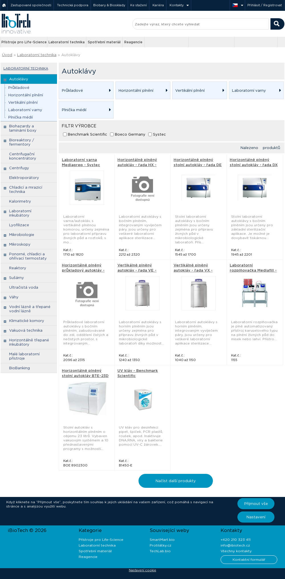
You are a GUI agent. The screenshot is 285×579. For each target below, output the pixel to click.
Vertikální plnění (23, 102)
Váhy (14, 297)
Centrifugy (19, 168)
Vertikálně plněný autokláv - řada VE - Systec (136, 270)
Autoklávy (70, 55)
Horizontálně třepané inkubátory (29, 342)
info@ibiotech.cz (235, 545)
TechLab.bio (160, 551)
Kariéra (158, 5)
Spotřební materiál (104, 42)
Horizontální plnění (25, 95)
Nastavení (256, 517)
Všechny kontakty (236, 551)
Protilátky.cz (160, 545)
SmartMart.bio (162, 539)
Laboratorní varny (25, 110)
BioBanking (19, 368)
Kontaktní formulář (249, 559)
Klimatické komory (26, 321)
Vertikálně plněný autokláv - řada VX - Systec (193, 270)
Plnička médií (20, 117)
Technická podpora (72, 5)
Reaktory (17, 268)
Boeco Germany (130, 134)
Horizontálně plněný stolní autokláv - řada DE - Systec (198, 165)
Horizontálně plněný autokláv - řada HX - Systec (137, 165)
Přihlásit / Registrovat (264, 5)
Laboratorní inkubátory (20, 213)
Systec (159, 134)
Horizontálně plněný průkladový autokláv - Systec (83, 270)
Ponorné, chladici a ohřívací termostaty (28, 256)
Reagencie (133, 42)
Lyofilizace (19, 225)
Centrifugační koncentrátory (22, 156)
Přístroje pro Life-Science (24, 42)
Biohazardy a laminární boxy (22, 128)
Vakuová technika (25, 330)
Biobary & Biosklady (109, 5)
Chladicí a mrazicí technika (25, 189)
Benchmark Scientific (87, 134)
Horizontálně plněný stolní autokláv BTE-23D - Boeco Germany (85, 375)
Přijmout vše (256, 503)
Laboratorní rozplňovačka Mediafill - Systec (253, 270)
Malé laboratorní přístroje (24, 356)
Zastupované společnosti (31, 5)
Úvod (7, 55)
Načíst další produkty (176, 481)
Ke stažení (138, 5)
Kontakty (177, 5)
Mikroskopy (19, 244)
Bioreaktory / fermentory (21, 142)
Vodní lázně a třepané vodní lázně (29, 309)
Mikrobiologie (21, 235)
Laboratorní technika (66, 42)
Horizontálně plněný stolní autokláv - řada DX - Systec (254, 165)
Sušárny (16, 278)
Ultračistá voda (23, 287)
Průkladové (18, 87)
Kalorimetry (20, 201)
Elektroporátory (24, 178)
